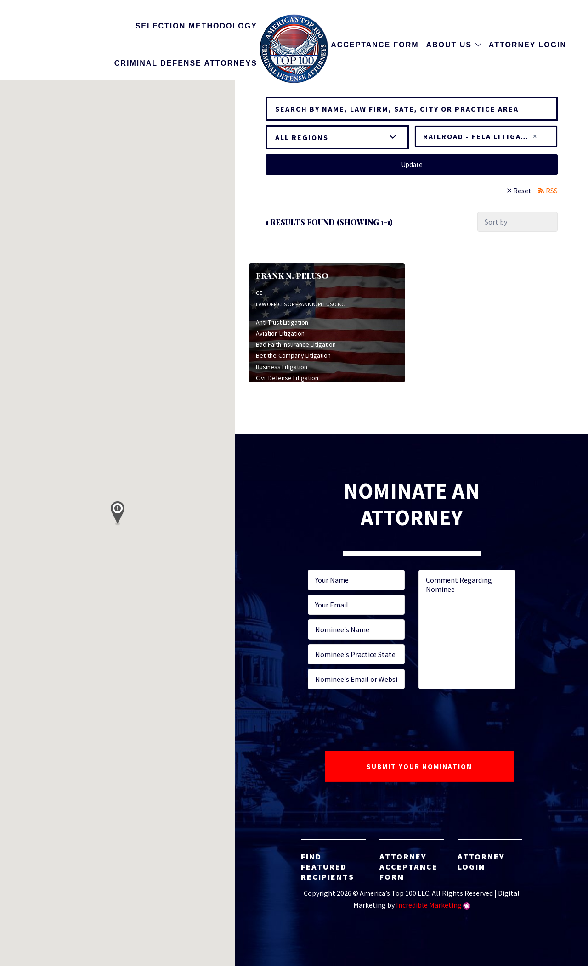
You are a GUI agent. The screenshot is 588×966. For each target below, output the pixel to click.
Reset (522, 190)
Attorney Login (527, 45)
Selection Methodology (196, 26)
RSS (552, 190)
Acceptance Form (374, 45)
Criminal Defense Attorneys (185, 63)
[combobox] (486, 136)
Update (412, 164)
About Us (449, 45)
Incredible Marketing (429, 905)
